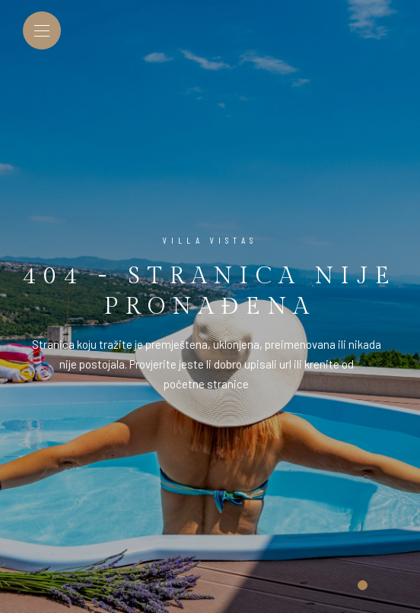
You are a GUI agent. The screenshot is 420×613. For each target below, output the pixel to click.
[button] (362, 585)
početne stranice (206, 384)
